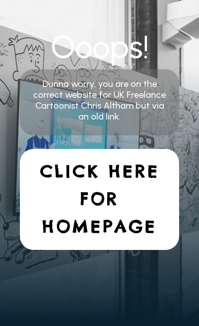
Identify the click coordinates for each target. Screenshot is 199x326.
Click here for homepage (100, 199)
